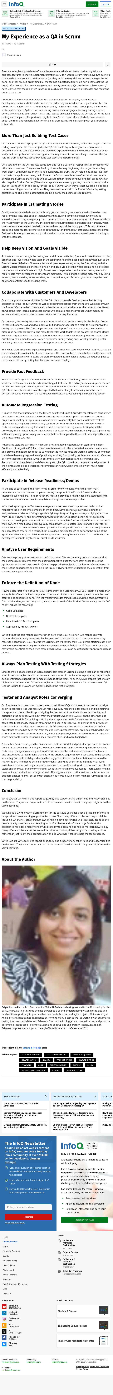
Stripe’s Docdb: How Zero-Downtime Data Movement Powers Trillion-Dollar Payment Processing (74, 1129)
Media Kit (8, 1296)
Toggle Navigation (5, 3)
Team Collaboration (57, 1066)
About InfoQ (9, 1286)
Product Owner (65, 1071)
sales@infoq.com (34, 1381)
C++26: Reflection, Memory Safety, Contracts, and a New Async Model (26, 1139)
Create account (11, 1258)
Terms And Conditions (99, 1385)
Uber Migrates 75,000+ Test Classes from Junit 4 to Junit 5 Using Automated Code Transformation (74, 1140)
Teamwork (28, 1076)
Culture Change (87, 1071)
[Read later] (20, 64)
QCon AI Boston (70, 1269)
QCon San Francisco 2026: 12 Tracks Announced (22, 1118)
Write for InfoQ (11, 1277)
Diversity (8, 1310)
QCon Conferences (12, 1267)
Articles (24, 23)
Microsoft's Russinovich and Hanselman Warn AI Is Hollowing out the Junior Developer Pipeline (24, 1129)
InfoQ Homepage (10, 23)
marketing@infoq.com (12, 1389)
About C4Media (11, 1291)
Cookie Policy (82, 1388)
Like (11, 64)
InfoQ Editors (10, 1282)
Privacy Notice (82, 1385)
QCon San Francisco (72, 1288)
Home (6, 1253)
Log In (7, 1263)
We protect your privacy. (15, 1238)
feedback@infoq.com (12, 1381)
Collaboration (30, 1071)
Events (7, 1272)
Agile (41, 1076)
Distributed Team (75, 1082)
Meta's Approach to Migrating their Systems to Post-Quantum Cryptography (75, 1118)
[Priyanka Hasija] (5, 54)
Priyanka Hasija (15, 54)
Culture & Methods (14, 28)
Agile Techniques (59, 1076)
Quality (47, 1071)
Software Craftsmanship (34, 1082)
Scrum (92, 1076)
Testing (56, 1082)
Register (91, 3)
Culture (78, 1076)
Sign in (104, 3)
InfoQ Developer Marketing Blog (16, 1303)
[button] (28, 1232)
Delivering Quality (83, 1066)
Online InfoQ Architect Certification (69, 1259)
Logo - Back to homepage (17, 3)
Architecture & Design (69, 1110)
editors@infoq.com (59, 1381)
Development (13, 1110)
